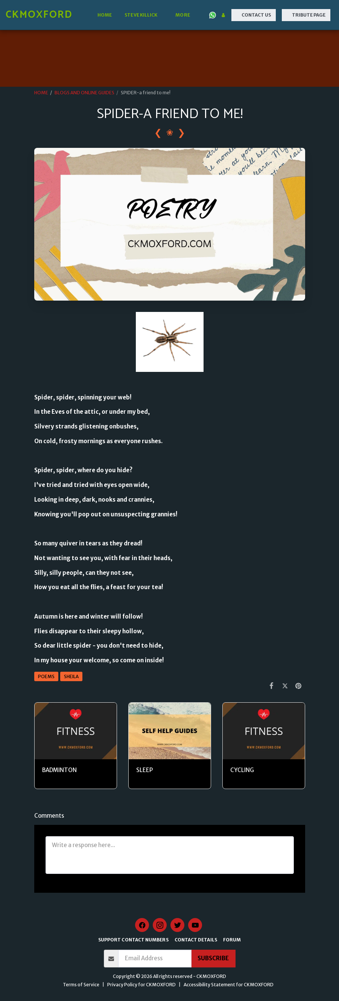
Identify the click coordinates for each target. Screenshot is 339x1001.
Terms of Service (81, 984)
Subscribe (213, 958)
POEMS (46, 676)
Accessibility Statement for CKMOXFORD (229, 984)
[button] (143, 15)
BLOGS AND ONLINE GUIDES (84, 92)
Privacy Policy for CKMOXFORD (141, 984)
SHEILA (71, 676)
